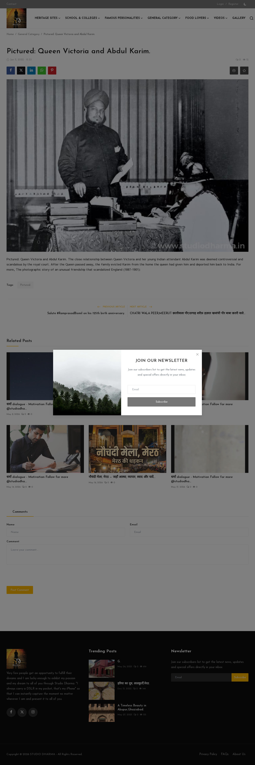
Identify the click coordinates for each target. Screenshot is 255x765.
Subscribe (161, 401)
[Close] (197, 354)
